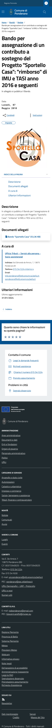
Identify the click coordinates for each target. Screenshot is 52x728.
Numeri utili (7, 595)
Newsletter (7, 703)
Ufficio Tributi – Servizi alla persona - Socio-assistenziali (23, 255)
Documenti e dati (9, 440)
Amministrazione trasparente (15, 671)
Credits (16, 717)
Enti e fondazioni (9, 444)
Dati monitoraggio (10, 714)
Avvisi (4, 524)
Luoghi (5, 539)
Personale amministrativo (13, 453)
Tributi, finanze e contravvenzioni (17, 500)
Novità (12, 22)
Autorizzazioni (8, 482)
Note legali (7, 663)
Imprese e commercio (11, 491)
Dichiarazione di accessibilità (14, 668)
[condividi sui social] (8, 115)
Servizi (33, 714)
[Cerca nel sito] (43, 12)
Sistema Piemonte (10, 641)
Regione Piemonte (10, 3)
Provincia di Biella (10, 636)
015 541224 (16, 569)
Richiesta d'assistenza (12, 685)
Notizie (20, 22)
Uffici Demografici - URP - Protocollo (18, 586)
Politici (5, 457)
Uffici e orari (7, 590)
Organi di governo (10, 448)
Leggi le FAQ (7, 675)
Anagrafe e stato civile (12, 477)
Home (4, 22)
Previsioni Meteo (9, 650)
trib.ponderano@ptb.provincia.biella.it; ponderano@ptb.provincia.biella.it (22, 277)
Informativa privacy (10, 659)
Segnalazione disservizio (13, 678)
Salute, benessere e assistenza (16, 495)
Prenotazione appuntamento (15, 681)
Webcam (6, 654)
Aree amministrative (11, 435)
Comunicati (7, 519)
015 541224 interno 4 (23, 269)
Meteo (5, 645)
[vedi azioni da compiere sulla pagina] (35, 115)
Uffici (4, 462)
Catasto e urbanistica (11, 486)
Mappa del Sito (38, 717)
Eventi (5, 544)
